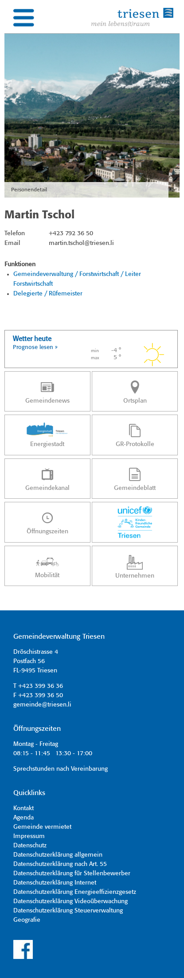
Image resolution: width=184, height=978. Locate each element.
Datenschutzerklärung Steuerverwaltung (68, 911)
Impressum (29, 836)
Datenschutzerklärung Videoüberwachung (70, 901)
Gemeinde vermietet (42, 827)
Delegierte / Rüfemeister (47, 294)
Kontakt (23, 808)
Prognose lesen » (35, 347)
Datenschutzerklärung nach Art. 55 (60, 864)
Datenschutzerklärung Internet (54, 883)
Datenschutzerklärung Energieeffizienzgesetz (74, 892)
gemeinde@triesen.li (42, 705)
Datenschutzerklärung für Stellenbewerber (71, 873)
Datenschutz (30, 845)
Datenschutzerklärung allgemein (57, 855)
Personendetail (29, 190)
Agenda (23, 818)
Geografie (26, 920)
